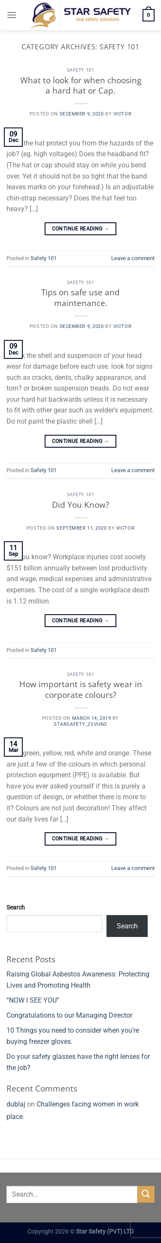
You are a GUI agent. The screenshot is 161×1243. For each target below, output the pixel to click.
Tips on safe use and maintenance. (80, 297)
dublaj (15, 1104)
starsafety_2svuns (80, 724)
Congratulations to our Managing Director (69, 1015)
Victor (122, 114)
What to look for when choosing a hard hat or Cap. (80, 85)
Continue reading (80, 229)
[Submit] (146, 1194)
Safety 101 (80, 70)
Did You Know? (80, 504)
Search (15, 907)
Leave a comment (133, 258)
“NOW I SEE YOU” (32, 1000)
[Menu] (11, 14)
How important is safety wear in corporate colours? (80, 689)
